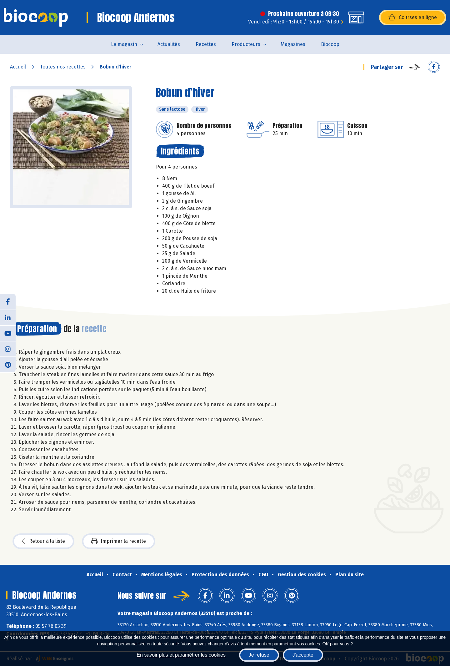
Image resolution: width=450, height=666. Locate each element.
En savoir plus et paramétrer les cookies (181, 655)
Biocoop (330, 44)
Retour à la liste (43, 541)
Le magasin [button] (124, 44)
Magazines (293, 44)
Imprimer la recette (118, 541)
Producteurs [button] (246, 44)
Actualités (169, 44)
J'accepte (302, 655)
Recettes (206, 44)
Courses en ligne (412, 17)
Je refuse (259, 655)
